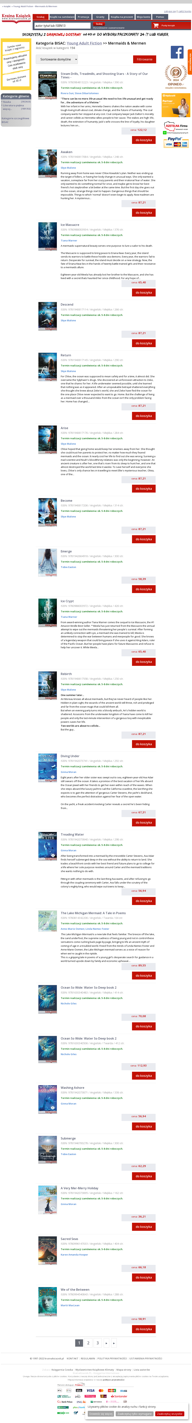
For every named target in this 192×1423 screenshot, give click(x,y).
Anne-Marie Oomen (72, 928)
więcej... (7, 109)
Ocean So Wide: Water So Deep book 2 (88, 987)
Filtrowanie (144, 59)
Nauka (7, 101)
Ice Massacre (70, 225)
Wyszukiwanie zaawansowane (108, 27)
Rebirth (66, 674)
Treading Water (72, 834)
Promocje (83, 17)
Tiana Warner (69, 240)
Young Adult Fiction (84, 43)
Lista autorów (142, 1369)
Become (66, 501)
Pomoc (160, 17)
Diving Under (70, 756)
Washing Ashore (72, 1088)
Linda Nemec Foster (97, 928)
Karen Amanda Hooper (74, 1254)
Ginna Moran (68, 772)
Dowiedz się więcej (100, 1414)
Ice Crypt (67, 601)
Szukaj (40, 17)
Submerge (68, 1138)
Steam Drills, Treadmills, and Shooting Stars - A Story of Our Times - (104, 75)
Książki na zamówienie (63, 17)
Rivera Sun (67, 93)
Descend (67, 304)
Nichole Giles (68, 1003)
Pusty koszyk (168, 25)
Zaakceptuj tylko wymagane (135, 1414)
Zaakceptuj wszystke (169, 1414)
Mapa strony (123, 1369)
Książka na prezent (122, 17)
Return (66, 355)
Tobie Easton (68, 567)
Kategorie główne (16, 96)
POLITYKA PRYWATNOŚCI (112, 1358)
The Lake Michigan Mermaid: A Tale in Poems (93, 913)
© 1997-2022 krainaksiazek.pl (47, 1358)
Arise (64, 428)
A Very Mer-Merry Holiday (79, 1188)
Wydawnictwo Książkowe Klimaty (94, 1369)
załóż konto (184, 11)
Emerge (66, 551)
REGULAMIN (88, 1358)
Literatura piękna (13, 105)
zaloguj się (170, 11)
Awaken (66, 152)
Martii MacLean (70, 1305)
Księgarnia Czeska (62, 1369)
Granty (100, 17)
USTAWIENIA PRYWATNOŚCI (145, 1358)
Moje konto (143, 17)
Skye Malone (68, 167)
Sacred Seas (69, 1239)
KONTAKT (72, 1358)
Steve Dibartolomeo (86, 93)
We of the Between (75, 1290)
